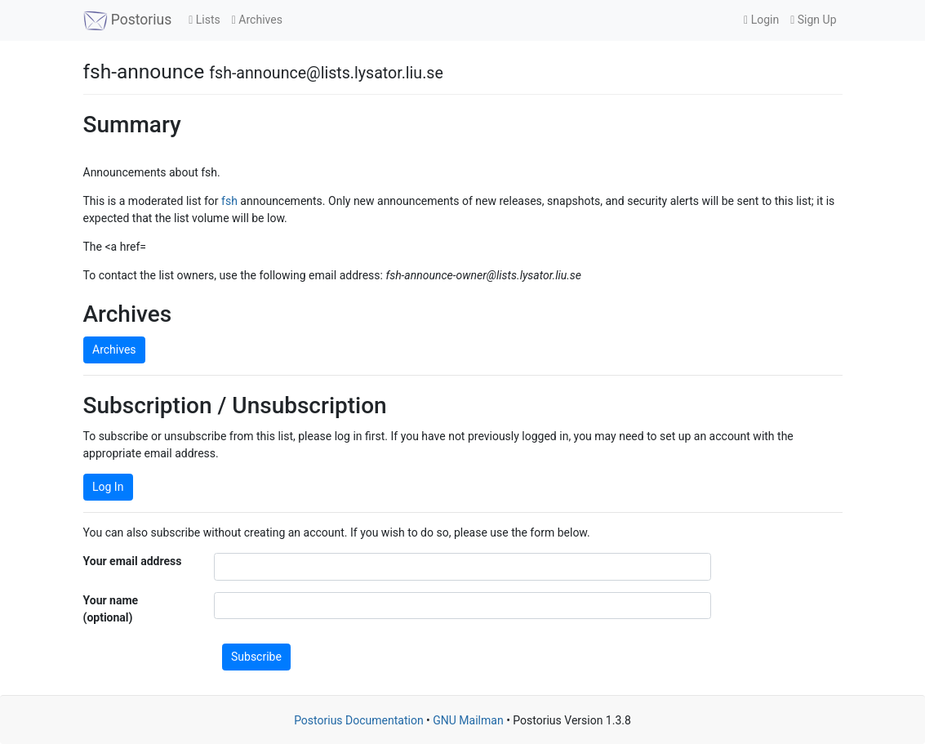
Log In (107, 486)
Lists (204, 19)
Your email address (132, 561)
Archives (257, 19)
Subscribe (256, 656)
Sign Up (813, 19)
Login (761, 19)
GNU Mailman (468, 720)
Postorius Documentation (359, 720)
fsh (229, 200)
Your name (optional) (111, 609)
